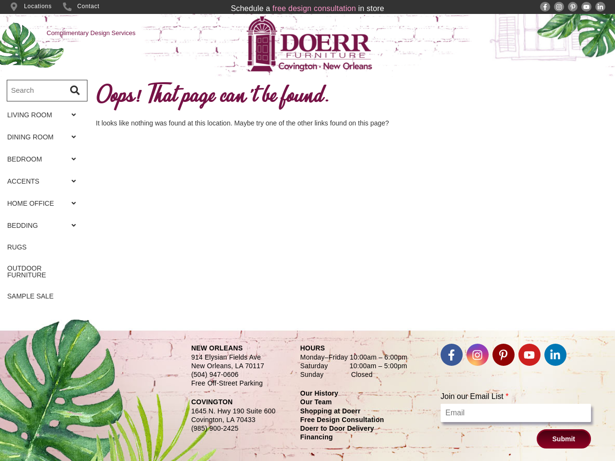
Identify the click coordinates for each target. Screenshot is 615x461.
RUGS (16, 247)
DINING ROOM (44, 137)
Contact (88, 6)
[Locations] (14, 6)
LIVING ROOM (44, 115)
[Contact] (67, 6)
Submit (564, 439)
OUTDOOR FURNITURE (26, 271)
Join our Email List (474, 396)
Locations (38, 6)
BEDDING (44, 225)
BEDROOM (44, 159)
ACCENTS (44, 181)
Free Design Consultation (342, 420)
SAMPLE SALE (30, 296)
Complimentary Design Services (91, 33)
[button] (44, 115)
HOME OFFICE (44, 203)
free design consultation (314, 8)
